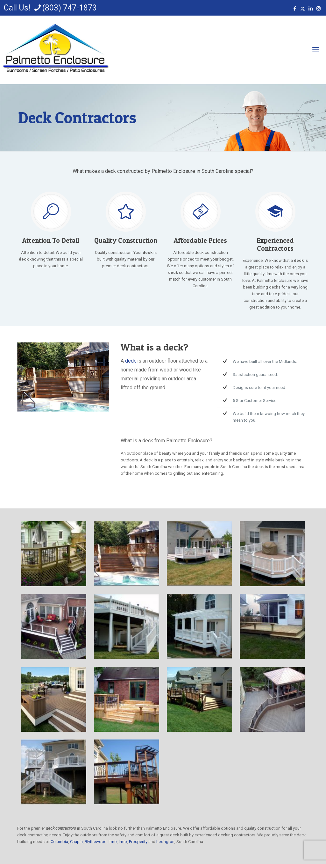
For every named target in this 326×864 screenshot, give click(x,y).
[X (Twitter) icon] (302, 8)
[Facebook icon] (294, 8)
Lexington (165, 841)
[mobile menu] (315, 49)
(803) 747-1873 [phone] (69, 7)
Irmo (113, 841)
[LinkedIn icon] (310, 8)
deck (130, 361)
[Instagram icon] (318, 8)
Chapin (76, 841)
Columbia (59, 841)
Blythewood (96, 841)
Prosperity (138, 841)
